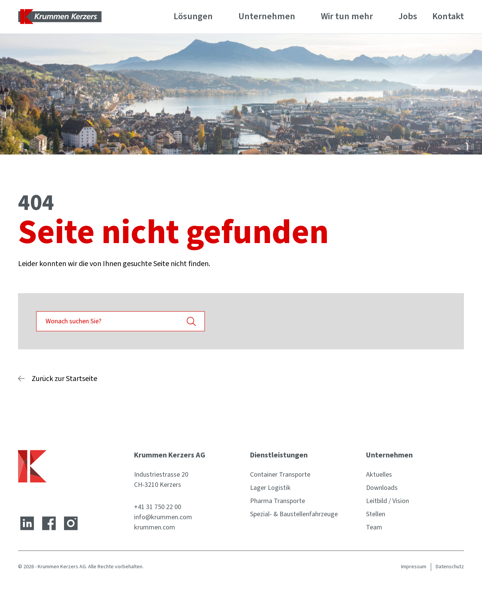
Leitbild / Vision (387, 501)
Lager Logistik (270, 488)
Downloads (382, 488)
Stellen (375, 514)
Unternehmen (266, 16)
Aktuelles (379, 474)
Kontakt (448, 16)
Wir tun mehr (347, 16)
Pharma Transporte (277, 501)
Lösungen (193, 16)
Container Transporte (280, 474)
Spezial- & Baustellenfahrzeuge (294, 514)
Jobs (407, 16)
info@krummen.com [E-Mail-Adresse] (163, 517)
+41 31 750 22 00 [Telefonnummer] (157, 507)
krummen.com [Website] (154, 527)
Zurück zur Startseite (64, 378)
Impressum (413, 567)
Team (374, 527)
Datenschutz (450, 567)
